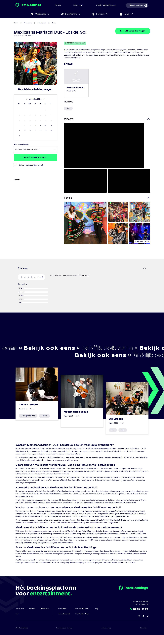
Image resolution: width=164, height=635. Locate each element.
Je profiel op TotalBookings (106, 5)
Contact (58, 5)
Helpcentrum (78, 5)
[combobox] (35, 149)
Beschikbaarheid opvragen (132, 31)
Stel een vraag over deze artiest (31, 165)
